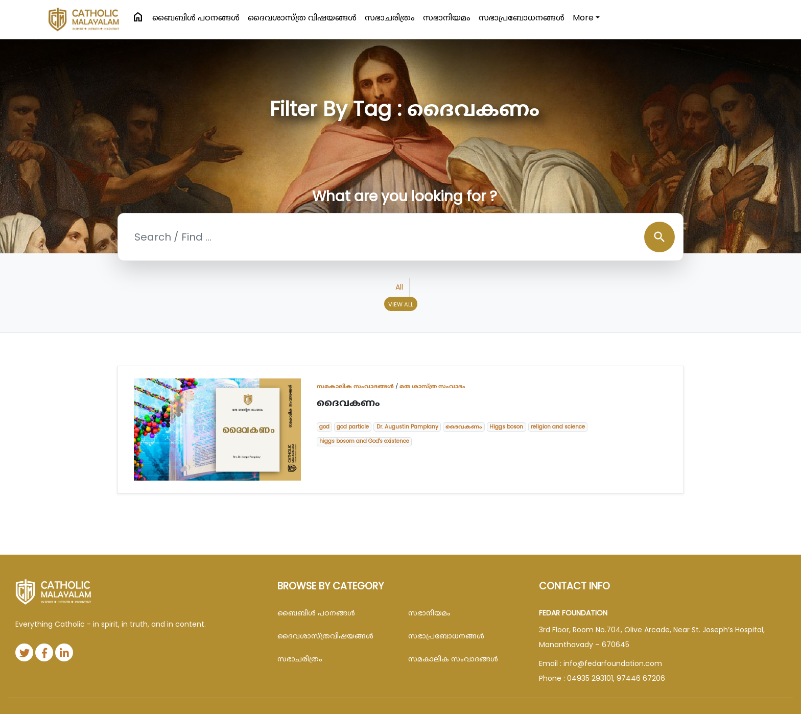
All (399, 287)
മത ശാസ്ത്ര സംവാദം (432, 386)
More (583, 17)
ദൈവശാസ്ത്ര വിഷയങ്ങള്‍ (302, 17)
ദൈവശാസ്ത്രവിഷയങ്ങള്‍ (325, 636)
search (659, 237)
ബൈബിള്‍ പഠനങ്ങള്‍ (196, 17)
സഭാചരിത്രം (390, 17)
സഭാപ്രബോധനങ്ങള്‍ (521, 17)
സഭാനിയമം (446, 17)
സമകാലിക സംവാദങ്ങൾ (355, 386)
